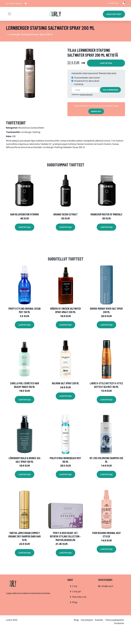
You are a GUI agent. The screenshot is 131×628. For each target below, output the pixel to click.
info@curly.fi (113, 3)
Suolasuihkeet (37, 127)
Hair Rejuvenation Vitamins (24, 214)
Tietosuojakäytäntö (114, 620)
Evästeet (99, 620)
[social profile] (26, 3)
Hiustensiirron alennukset (86, 80)
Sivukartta (119, 623)
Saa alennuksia (110, 90)
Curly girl (76, 591)
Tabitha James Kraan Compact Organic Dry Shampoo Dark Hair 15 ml (24, 536)
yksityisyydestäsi (86, 94)
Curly (74, 586)
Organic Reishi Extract (65, 214)
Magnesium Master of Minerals (106, 214)
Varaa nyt (96, 111)
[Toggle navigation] (9, 13)
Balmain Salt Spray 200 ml (65, 383)
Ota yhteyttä (87, 620)
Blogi (74, 602)
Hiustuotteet (114, 14)
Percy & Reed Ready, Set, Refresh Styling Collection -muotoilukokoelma (65, 536)
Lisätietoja (106, 63)
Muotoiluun (24, 127)
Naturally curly (79, 596)
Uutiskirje (78, 84)
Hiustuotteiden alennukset (87, 77)
